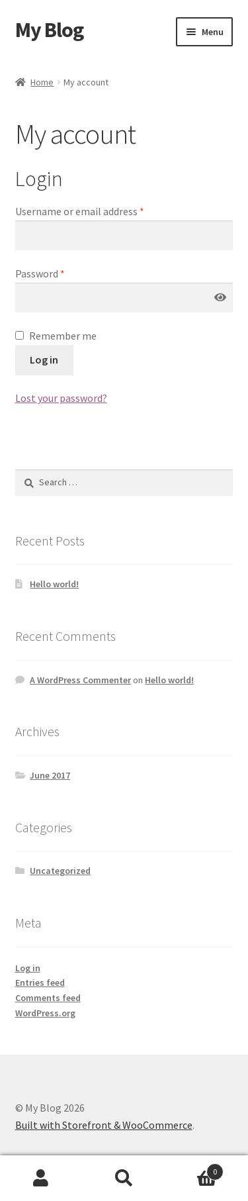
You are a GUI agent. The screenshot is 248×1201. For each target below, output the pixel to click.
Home (42, 82)
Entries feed (40, 982)
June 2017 (50, 775)
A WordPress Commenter (80, 680)
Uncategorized (60, 871)
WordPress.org (45, 1013)
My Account (41, 1178)
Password (40, 273)
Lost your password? (61, 398)
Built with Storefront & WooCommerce (103, 1124)
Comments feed (48, 998)
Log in (44, 359)
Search (124, 1178)
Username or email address (79, 211)
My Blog (49, 30)
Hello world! (54, 584)
